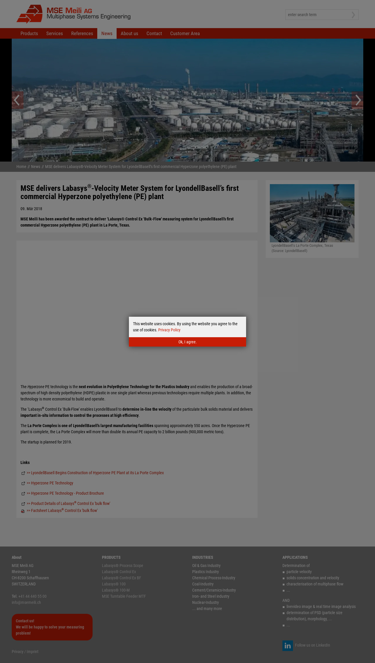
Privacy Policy (169, 330)
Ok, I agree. (187, 342)
